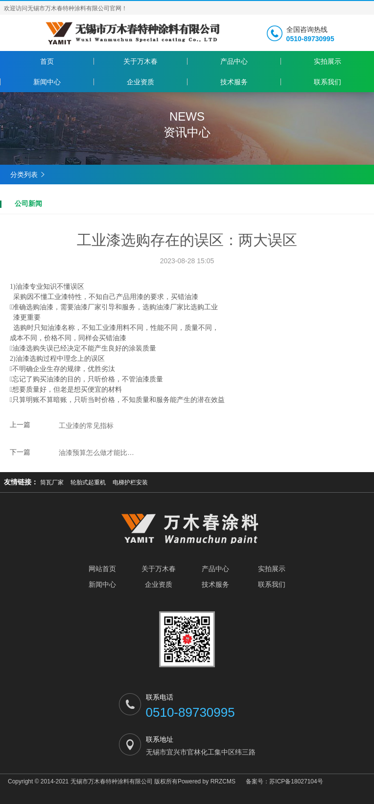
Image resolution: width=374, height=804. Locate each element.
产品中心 (234, 61)
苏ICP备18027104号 (296, 781)
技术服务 (234, 82)
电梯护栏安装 (130, 482)
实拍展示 (327, 61)
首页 (47, 61)
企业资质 (140, 82)
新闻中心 (47, 82)
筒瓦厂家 (52, 482)
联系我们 (327, 82)
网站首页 (102, 568)
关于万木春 (140, 61)
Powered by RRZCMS (206, 781)
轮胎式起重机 (88, 482)
